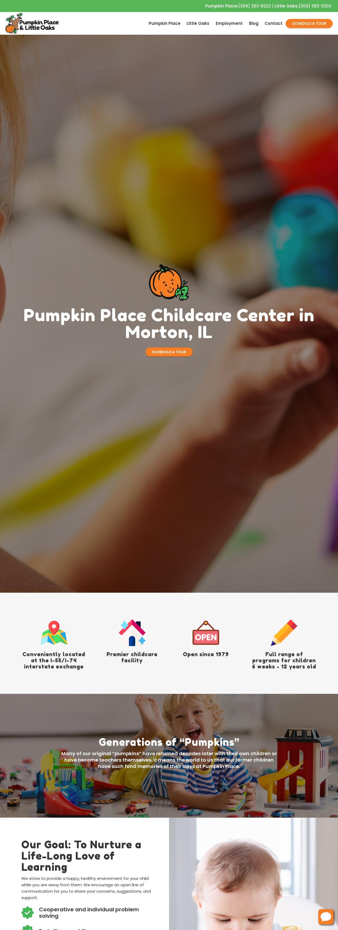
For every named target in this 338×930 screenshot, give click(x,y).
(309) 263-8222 (238, 6)
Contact (273, 23)
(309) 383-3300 (303, 6)
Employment (229, 23)
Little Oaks (198, 23)
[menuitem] (165, 23)
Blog (253, 23)
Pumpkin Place (164, 23)
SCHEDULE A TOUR (309, 23)
